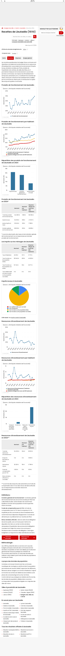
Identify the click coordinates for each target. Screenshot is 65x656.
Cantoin (27, 40)
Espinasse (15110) (8, 590)
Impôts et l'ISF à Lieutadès (10, 610)
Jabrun (32, 40)
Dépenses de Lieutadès (27, 537)
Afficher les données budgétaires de (11, 49)
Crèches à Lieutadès (26, 605)
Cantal (17, 28)
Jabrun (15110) (7, 594)
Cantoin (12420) (8, 592)
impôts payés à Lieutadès (18, 317)
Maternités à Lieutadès (27, 608)
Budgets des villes (9, 28)
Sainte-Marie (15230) (27, 590)
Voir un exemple (59, 35)
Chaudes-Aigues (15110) (27, 592)
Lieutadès (22, 28)
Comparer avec (6, 53)
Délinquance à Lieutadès (28, 618)
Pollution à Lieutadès (26, 621)
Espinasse (20, 40)
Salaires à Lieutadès (9, 605)
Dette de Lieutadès (7, 537)
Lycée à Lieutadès (26, 603)
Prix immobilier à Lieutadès (11, 608)
